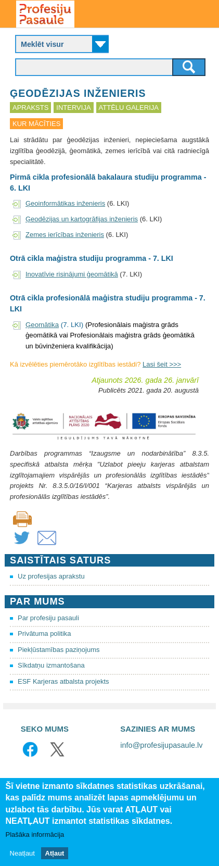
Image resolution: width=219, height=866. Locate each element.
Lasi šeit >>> (162, 364)
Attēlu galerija (129, 107)
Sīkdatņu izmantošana (51, 665)
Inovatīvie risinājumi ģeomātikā (71, 274)
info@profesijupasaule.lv (161, 745)
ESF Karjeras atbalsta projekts (63, 681)
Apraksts (30, 107)
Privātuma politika (44, 633)
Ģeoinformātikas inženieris (65, 203)
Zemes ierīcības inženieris (64, 235)
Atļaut (55, 853)
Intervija (73, 107)
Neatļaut (22, 853)
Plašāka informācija (35, 834)
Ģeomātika (42, 325)
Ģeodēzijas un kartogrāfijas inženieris (81, 219)
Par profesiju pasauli (48, 618)
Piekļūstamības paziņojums (59, 650)
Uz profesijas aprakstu (51, 576)
